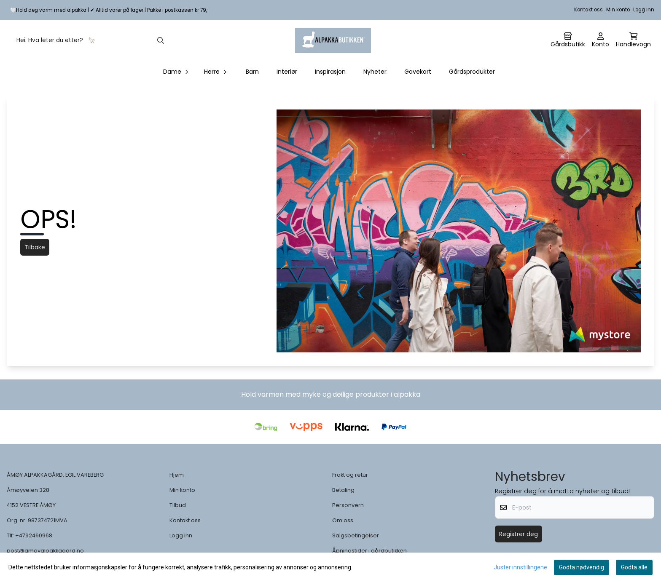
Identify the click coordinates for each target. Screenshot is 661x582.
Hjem (176, 474)
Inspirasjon (330, 71)
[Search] (161, 40)
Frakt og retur (350, 474)
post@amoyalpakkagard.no (45, 550)
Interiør (287, 71)
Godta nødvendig (581, 567)
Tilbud (177, 505)
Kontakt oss (588, 9)
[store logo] (333, 40)
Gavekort (417, 71)
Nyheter (375, 71)
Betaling (343, 490)
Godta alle (634, 567)
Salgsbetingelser (355, 535)
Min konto (618, 9)
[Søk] (89, 40)
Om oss (342, 520)
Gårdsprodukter (472, 71)
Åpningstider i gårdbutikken (369, 550)
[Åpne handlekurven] (633, 40)
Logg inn (643, 9)
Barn (252, 71)
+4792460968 (33, 535)
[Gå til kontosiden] (567, 40)
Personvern (348, 505)
